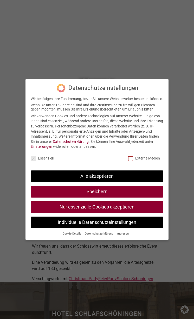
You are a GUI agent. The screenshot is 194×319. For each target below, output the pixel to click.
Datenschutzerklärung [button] (99, 233)
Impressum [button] (124, 233)
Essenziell (42, 158)
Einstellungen (41, 146)
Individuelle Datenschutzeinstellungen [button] (97, 222)
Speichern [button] (97, 191)
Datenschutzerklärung (71, 141)
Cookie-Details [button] (72, 233)
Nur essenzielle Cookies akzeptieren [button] (97, 206)
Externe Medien (144, 158)
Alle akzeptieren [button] (97, 176)
